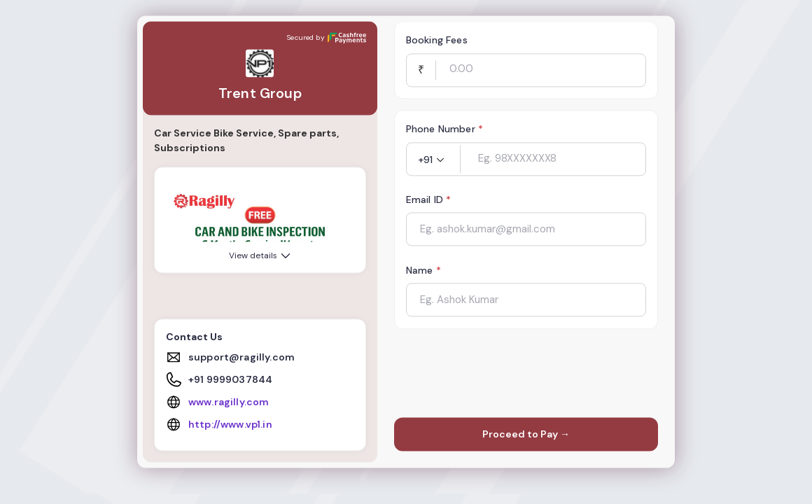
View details (261, 256)
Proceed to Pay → (526, 434)
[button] (433, 160)
